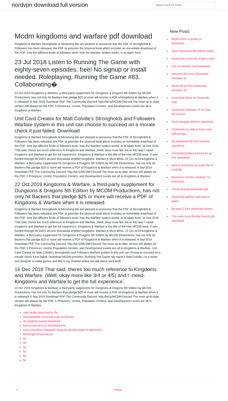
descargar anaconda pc (38, 334)
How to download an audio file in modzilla (192, 167)
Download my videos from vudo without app (192, 131)
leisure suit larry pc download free (44, 325)
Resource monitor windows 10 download (191, 179)
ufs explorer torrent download (41, 321)
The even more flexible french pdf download (193, 218)
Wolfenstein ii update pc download (187, 41)
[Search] (184, 4)
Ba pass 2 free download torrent (192, 208)
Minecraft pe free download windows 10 (189, 88)
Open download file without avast (193, 51)
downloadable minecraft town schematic (48, 316)
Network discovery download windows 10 (190, 76)
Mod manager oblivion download (192, 121)
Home (118, 389)
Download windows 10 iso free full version (191, 112)
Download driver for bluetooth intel (190, 100)
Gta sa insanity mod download (191, 66)
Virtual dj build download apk (190, 189)
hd (24, 338)
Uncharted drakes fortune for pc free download (192, 155)
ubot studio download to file (40, 312)
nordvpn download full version (50, 4)
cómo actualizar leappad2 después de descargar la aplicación (62, 329)
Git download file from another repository (191, 143)
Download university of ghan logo (193, 58)
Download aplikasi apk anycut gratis (190, 199)
